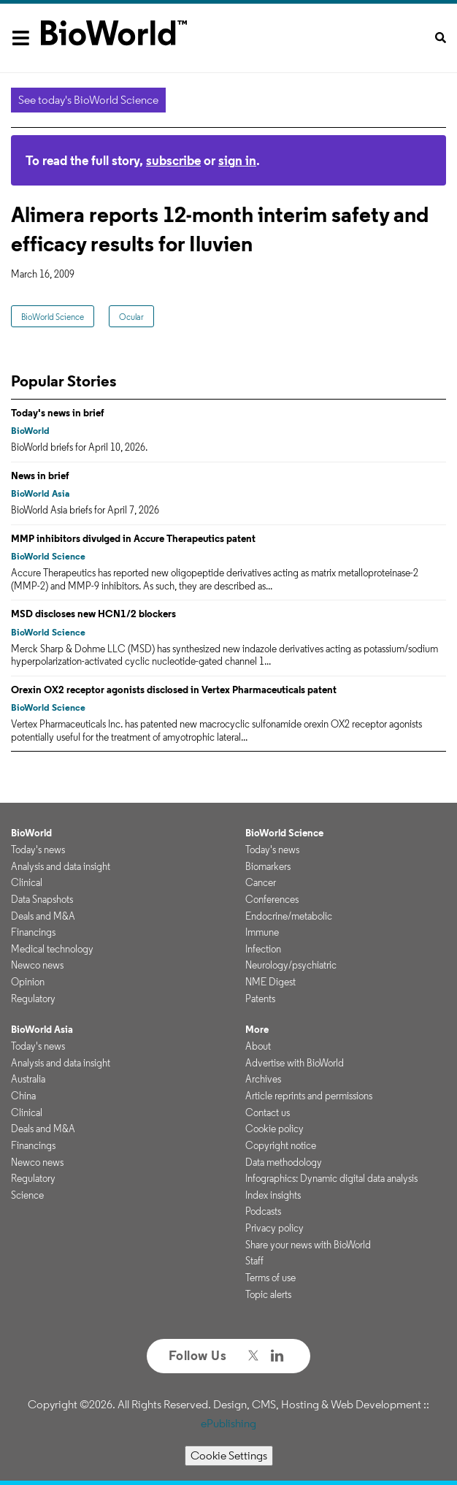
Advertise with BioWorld (294, 1062)
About (258, 1046)
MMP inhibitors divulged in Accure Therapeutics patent (133, 538)
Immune (262, 932)
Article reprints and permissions (308, 1095)
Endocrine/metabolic (288, 916)
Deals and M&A (43, 916)
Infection (263, 948)
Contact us (267, 1112)
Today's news (38, 849)
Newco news (37, 964)
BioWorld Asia (40, 493)
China (23, 1095)
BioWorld (30, 430)
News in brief (40, 475)
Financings (33, 932)
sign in (237, 160)
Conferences (272, 899)
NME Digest (270, 981)
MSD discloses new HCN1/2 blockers (93, 613)
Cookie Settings (229, 1455)
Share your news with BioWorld (308, 1244)
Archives (263, 1078)
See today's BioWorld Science (88, 100)
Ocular (131, 316)
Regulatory (33, 998)
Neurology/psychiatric (291, 964)
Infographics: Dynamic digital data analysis (331, 1178)
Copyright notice (280, 1145)
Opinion (28, 981)
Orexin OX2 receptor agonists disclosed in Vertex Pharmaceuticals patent (174, 689)
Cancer (260, 882)
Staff (254, 1260)
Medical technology (52, 948)
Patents (260, 998)
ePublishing (228, 1423)
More (257, 1029)
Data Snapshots (42, 899)
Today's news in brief (57, 412)
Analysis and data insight (60, 866)
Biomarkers (268, 866)
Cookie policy (274, 1128)
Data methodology (283, 1162)
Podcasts (263, 1211)
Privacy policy (274, 1227)
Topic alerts (268, 1294)
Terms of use (270, 1277)
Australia (28, 1078)
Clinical (26, 882)
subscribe (173, 160)
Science (27, 1195)
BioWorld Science (52, 316)
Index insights (273, 1195)
